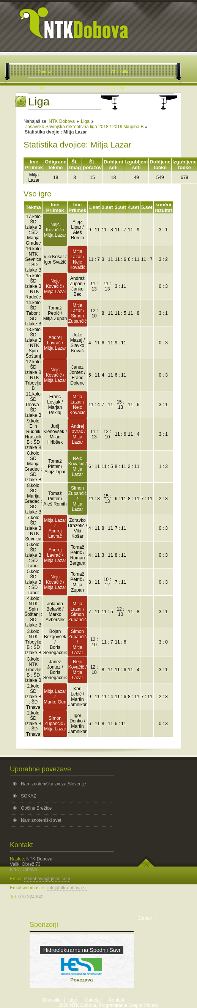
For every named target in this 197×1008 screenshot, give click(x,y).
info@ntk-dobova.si (67, 887)
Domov (144, 918)
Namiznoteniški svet (41, 820)
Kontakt (117, 1000)
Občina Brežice (36, 808)
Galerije (93, 1000)
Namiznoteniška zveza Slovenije (53, 784)
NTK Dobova (62, 121)
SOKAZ (28, 796)
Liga (85, 121)
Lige (73, 1000)
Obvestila (51, 1000)
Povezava (81, 980)
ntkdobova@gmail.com (47, 878)
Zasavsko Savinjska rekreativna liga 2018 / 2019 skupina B (84, 126)
